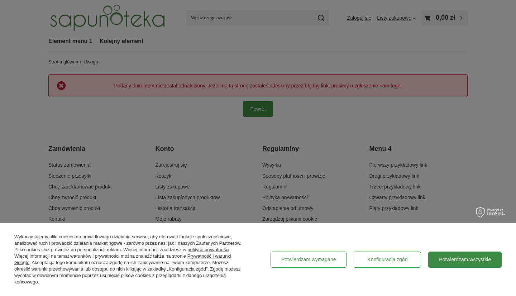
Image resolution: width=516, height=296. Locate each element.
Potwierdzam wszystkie (465, 259)
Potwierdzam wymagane (308, 259)
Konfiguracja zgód (387, 259)
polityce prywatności (208, 249)
